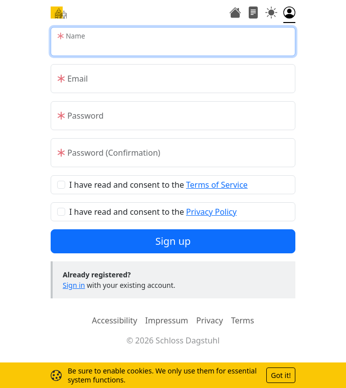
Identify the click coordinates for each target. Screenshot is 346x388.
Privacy (209, 320)
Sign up (173, 241)
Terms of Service (217, 184)
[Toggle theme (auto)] (271, 14)
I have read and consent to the (158, 185)
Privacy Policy (211, 211)
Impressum (167, 320)
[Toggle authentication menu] (289, 14)
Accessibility (114, 320)
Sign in (74, 285)
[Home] (59, 12)
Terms (242, 320)
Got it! (281, 375)
